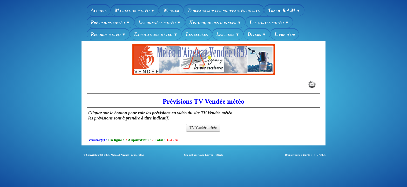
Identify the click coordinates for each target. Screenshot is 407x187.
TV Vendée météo (203, 128)
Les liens (227, 34)
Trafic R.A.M (284, 10)
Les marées (197, 34)
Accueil (98, 10)
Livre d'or (284, 34)
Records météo (108, 34)
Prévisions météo (110, 22)
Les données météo (159, 22)
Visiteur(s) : (97, 140)
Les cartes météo (269, 22)
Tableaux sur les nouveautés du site (223, 10)
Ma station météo (135, 10)
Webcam (171, 10)
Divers (257, 34)
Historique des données (215, 22)
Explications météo (156, 34)
